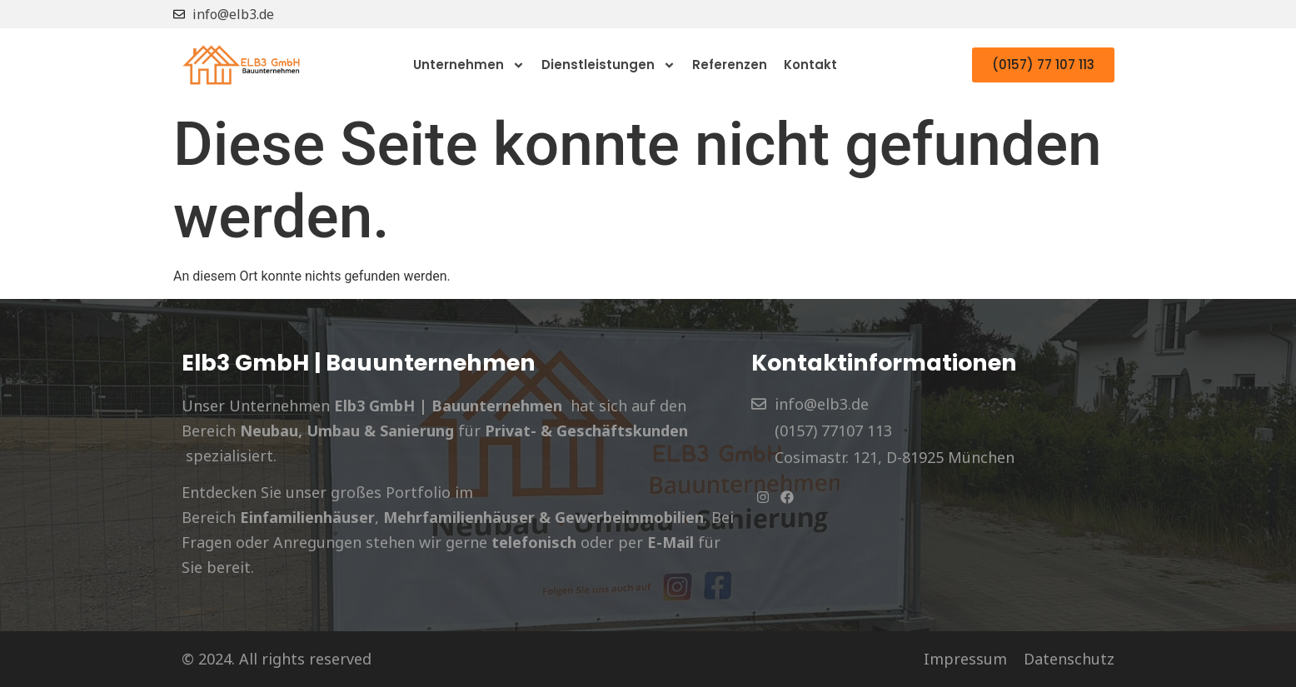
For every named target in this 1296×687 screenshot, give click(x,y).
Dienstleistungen (608, 65)
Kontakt (810, 64)
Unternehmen (469, 65)
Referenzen (729, 64)
